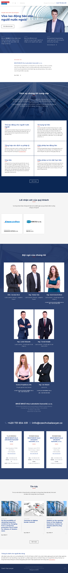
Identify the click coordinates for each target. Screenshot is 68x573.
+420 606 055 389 (45, 392)
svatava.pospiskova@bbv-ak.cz (25, 390)
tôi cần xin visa (8, 26)
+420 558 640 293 (13, 458)
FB (13, 3)
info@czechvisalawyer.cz (47, 422)
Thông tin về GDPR (34, 569)
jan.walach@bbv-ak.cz (46, 390)
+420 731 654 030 (55, 303)
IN (15, 3)
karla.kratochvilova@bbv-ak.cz (56, 302)
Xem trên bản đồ (11, 453)
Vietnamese (22, 3)
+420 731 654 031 (61, 3)
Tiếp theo (34, 181)
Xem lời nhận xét (50, 44)
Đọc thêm (15, 75)
